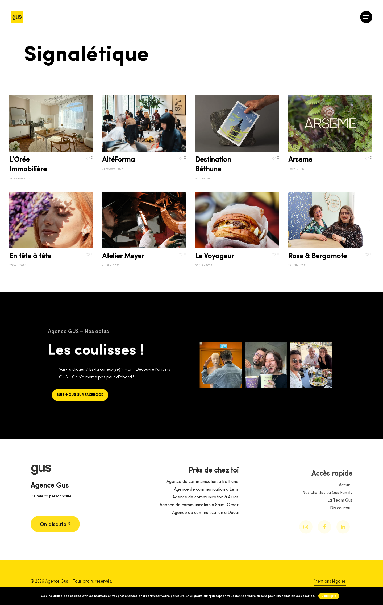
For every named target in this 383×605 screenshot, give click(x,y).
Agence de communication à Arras (205, 518)
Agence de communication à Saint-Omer (199, 525)
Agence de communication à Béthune (202, 502)
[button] (366, 17)
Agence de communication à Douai (205, 533)
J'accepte (329, 596)
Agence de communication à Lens (206, 510)
